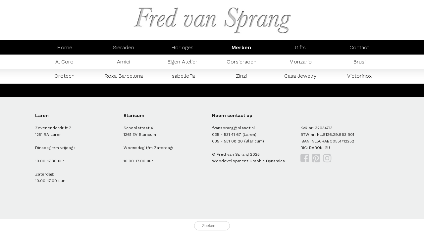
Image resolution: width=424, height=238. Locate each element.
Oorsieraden (241, 62)
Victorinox (359, 76)
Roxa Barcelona (123, 76)
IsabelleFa (182, 76)
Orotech (64, 76)
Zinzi (241, 76)
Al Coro (64, 62)
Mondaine (64, 90)
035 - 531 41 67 (226, 134)
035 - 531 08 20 (227, 141)
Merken (241, 47)
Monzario (300, 62)
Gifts (300, 47)
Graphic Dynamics (267, 161)
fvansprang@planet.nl (233, 128)
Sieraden (123, 47)
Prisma (123, 90)
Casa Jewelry (300, 76)
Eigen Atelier (182, 62)
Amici (123, 62)
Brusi (359, 62)
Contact (359, 47)
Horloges (182, 47)
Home (64, 47)
